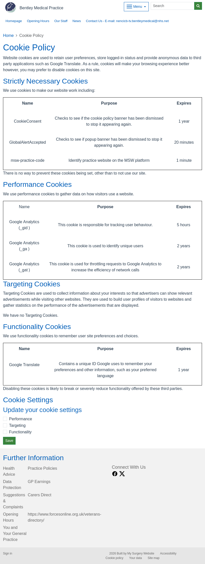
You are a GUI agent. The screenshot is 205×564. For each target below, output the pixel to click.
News (77, 21)
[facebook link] (115, 474)
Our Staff (60, 21)
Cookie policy (114, 557)
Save (9, 440)
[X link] (122, 474)
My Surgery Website (140, 553)
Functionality (20, 432)
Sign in (7, 553)
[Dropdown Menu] (136, 6)
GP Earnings (39, 481)
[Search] (172, 6)
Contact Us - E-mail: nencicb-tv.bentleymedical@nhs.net (127, 21)
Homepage (14, 21)
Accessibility (168, 553)
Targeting (17, 425)
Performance (20, 419)
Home (8, 35)
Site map (154, 557)
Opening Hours (38, 21)
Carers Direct (39, 495)
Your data (135, 557)
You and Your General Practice (14, 533)
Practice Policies (42, 468)
